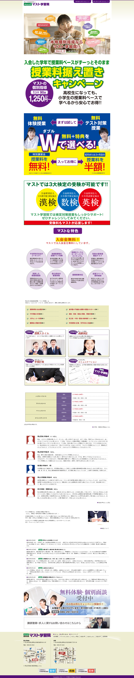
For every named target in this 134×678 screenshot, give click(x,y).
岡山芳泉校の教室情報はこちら (33, 665)
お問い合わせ (104, 10)
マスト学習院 (66, 677)
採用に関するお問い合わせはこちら (101, 1)
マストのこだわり (42, 10)
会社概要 (55, 636)
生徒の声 (67, 10)
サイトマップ (74, 634)
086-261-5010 (30, 645)
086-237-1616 (60, 645)
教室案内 (79, 10)
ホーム (30, 10)
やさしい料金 (55, 10)
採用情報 (105, 636)
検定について (105, 528)
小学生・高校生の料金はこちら (101, 427)
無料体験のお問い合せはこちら (82, 1)
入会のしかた (91, 10)
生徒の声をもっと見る (104, 502)
